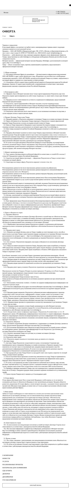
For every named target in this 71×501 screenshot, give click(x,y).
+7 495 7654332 (60, 11)
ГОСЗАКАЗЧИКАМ (9, 480)
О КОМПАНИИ (7, 455)
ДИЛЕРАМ (6, 474)
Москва (6, 12)
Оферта (11, 36)
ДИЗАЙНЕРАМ (7, 477)
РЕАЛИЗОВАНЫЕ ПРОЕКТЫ (12, 464)
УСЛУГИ (5, 461)
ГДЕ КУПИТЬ (7, 470)
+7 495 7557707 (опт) (62, 13)
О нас (4, 36)
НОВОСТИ (6, 458)
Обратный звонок (35, 485)
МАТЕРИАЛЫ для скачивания (14, 467)
